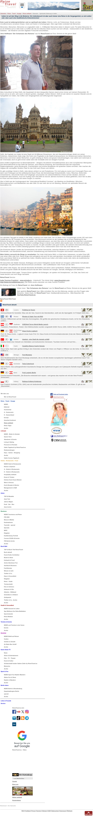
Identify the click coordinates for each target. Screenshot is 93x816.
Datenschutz (55, 811)
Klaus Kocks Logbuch (29, 331)
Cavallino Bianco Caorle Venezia (33, 346)
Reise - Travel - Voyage (14, 13)
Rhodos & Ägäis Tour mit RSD (32, 316)
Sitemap (44, 811)
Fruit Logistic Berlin (29, 373)
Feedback (28, 811)
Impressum (63, 811)
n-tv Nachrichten (19, 778)
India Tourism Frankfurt (9, 280)
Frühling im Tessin (28, 310)
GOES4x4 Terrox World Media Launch (35, 324)
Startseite (3, 13)
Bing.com (15, 784)
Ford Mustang (27, 355)
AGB (49, 811)
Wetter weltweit (17, 797)
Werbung (69, 811)
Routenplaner (16, 800)
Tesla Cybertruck (28, 364)
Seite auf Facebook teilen (60, 394)
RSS (23, 811)
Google (14, 781)
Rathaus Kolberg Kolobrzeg (31, 381)
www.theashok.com (62, 280)
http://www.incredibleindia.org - (12, 282)
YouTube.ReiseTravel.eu (26, 295)
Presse (34, 811)
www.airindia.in (26, 280)
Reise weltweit (27, 13)
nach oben (88, 814)
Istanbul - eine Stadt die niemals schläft (35, 339)
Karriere (39, 811)
